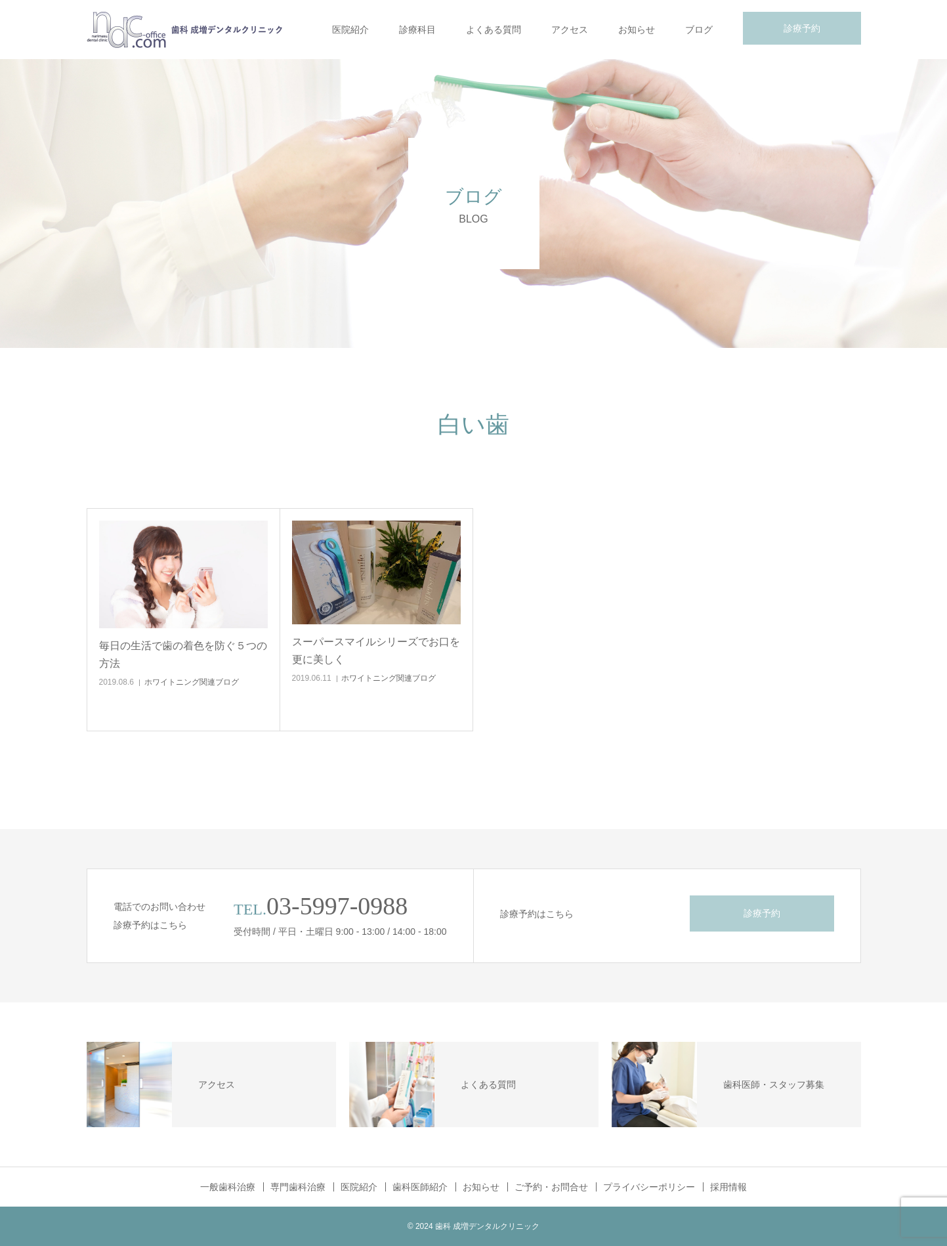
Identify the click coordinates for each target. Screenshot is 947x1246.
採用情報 (728, 1187)
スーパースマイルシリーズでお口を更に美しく (376, 650)
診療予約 (802, 28)
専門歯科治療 (298, 1187)
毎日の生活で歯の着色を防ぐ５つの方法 (183, 654)
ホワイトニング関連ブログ (191, 682)
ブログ (699, 29)
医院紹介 (350, 29)
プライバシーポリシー (649, 1187)
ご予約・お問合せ (551, 1187)
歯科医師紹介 (420, 1187)
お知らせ (636, 29)
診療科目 (417, 29)
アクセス (569, 29)
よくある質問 (493, 29)
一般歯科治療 (227, 1187)
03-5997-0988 (337, 906)
